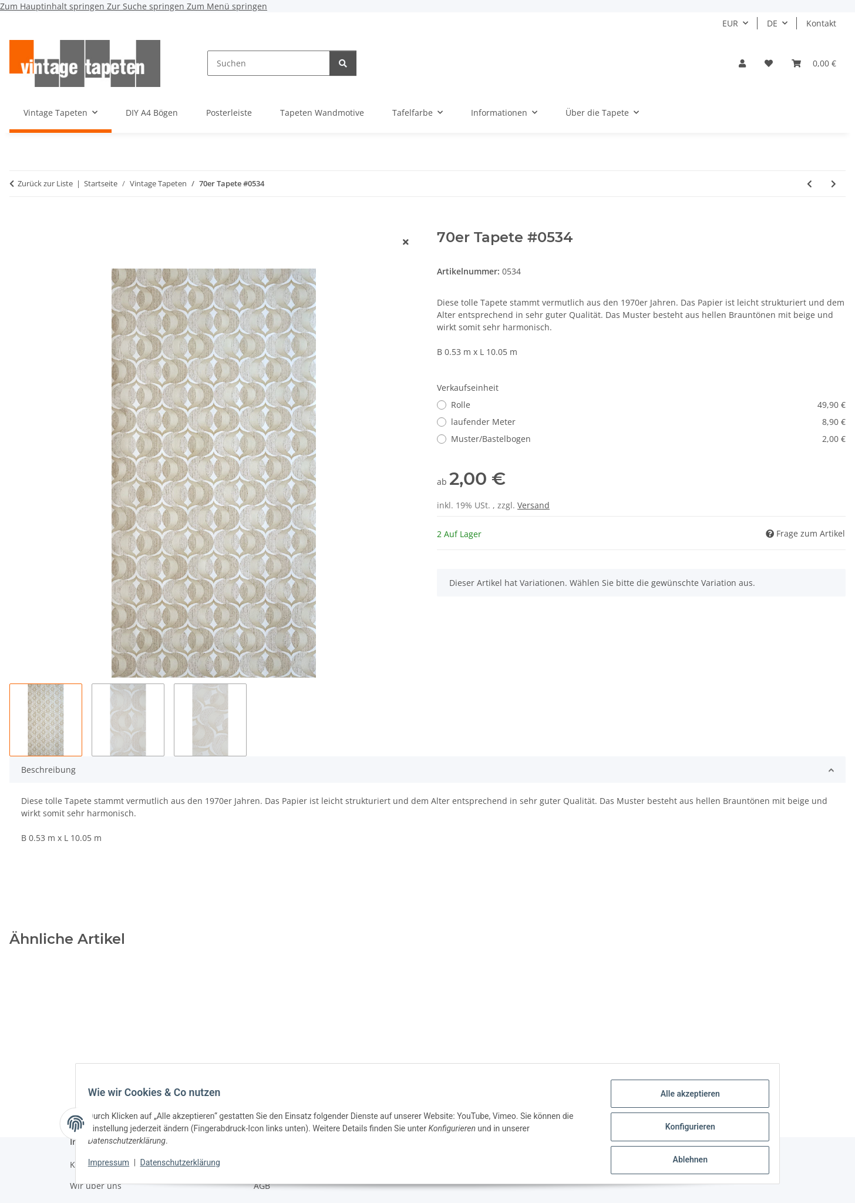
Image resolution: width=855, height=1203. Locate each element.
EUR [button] (730, 23)
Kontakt (821, 23)
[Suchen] (268, 63)
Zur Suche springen (147, 6)
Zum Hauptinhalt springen (53, 6)
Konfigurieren (683, 1130)
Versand (533, 505)
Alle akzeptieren (683, 1100)
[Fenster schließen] (405, 241)
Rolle (648, 404)
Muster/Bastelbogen (648, 439)
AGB (262, 1185)
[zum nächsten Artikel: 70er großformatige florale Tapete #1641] (834, 183)
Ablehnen (683, 1161)
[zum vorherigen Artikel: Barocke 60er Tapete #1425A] (809, 183)
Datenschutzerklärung (187, 1166)
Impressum (115, 1166)
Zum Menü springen (227, 6)
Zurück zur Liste (45, 183)
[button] (742, 63)
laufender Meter (648, 421)
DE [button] (772, 23)
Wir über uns (96, 1185)
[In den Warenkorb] (18, 222)
